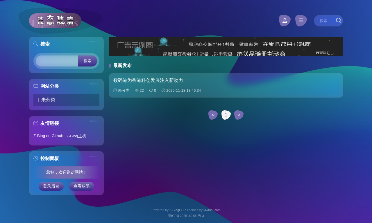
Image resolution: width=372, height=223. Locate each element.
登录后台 (51, 186)
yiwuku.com (211, 210)
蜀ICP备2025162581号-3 (186, 215)
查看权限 (82, 186)
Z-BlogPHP (177, 210)
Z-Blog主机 (76, 136)
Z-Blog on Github (48, 136)
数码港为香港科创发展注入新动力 (148, 80)
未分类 (48, 99)
